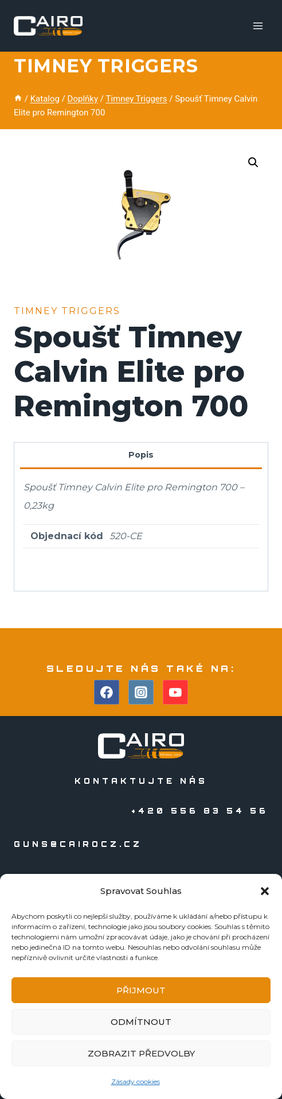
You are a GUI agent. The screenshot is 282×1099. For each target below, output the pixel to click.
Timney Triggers (106, 66)
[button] (265, 891)
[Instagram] (141, 692)
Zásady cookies (135, 1081)
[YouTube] (175, 692)
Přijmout (141, 990)
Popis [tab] (141, 455)
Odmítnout (141, 1021)
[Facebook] (106, 692)
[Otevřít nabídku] (257, 25)
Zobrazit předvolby (141, 1053)
